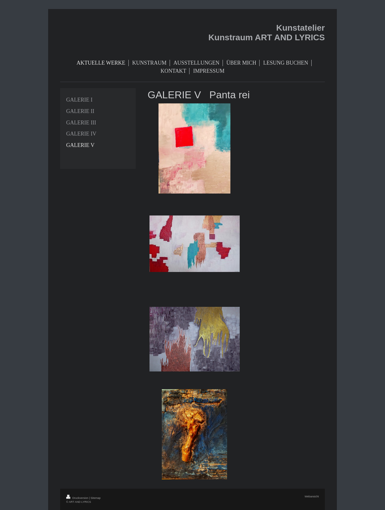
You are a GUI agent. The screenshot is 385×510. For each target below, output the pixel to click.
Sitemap (95, 497)
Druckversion (77, 497)
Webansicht (312, 496)
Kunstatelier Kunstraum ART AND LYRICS (266, 32)
